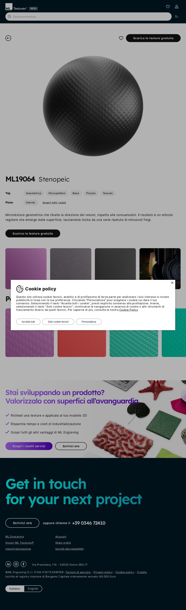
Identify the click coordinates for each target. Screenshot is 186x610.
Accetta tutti (28, 321)
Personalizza (89, 321)
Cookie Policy (128, 309)
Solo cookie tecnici (58, 321)
